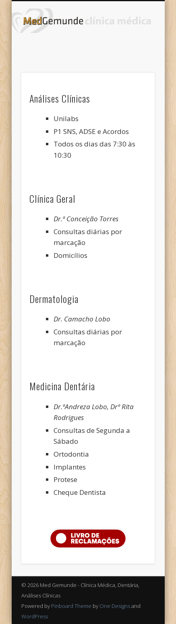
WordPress (34, 616)
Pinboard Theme (71, 606)
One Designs (114, 606)
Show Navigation (135, 72)
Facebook (87, 46)
